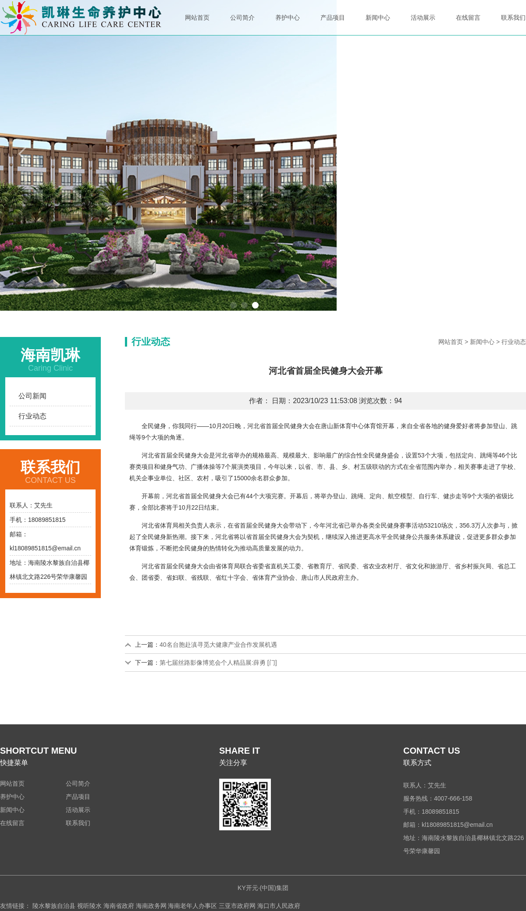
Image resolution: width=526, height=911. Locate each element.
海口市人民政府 (278, 905)
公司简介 (242, 24)
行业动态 (32, 416)
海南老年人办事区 (192, 905)
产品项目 (332, 24)
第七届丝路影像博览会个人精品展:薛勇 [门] (218, 662)
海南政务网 (151, 905)
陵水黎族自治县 (53, 905)
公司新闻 (32, 396)
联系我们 (513, 24)
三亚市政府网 (237, 905)
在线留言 (468, 24)
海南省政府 (118, 905)
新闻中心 (378, 24)
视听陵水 (89, 905)
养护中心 (287, 24)
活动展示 (423, 24)
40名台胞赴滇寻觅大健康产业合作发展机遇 (218, 644)
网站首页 (197, 24)
